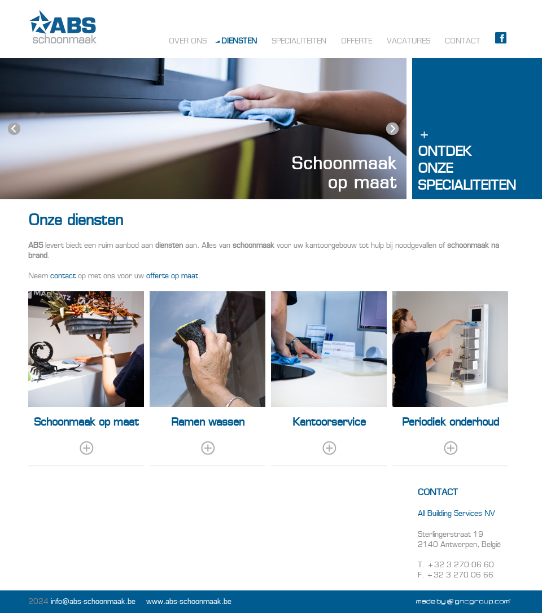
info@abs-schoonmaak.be (93, 601)
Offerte (356, 41)
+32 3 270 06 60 (460, 565)
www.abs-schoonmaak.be (188, 601)
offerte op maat (172, 276)
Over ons (188, 41)
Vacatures (408, 41)
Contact (462, 41)
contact (63, 276)
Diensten (239, 41)
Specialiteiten (299, 41)
